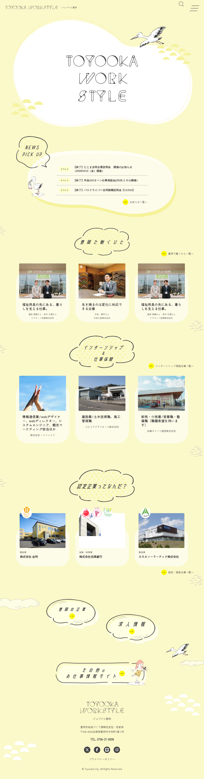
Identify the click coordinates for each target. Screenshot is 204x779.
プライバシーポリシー (102, 759)
